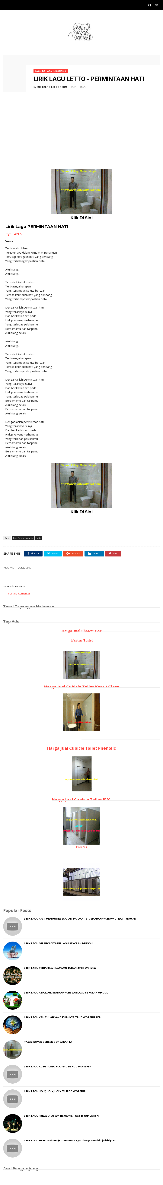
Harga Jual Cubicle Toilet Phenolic (81, 748)
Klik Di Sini (81, 217)
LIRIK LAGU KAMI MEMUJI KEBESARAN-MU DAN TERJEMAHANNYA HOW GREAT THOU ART (81, 918)
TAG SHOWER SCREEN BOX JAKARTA (48, 1042)
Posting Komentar (19, 593)
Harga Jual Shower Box (81, 631)
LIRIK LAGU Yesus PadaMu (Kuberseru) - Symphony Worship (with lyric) (69, 1140)
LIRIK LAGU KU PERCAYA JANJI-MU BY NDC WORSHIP (57, 1066)
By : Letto (13, 234)
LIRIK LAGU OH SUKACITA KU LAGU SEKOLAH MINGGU (58, 943)
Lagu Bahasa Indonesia (51, 70)
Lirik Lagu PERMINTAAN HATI (36, 226)
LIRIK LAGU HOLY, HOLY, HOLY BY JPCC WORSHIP (54, 1091)
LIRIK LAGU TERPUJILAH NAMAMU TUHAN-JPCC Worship (60, 968)
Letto (38, 538)
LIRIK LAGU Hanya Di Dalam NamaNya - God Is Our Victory (61, 1115)
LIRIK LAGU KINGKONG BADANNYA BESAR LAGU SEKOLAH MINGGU (66, 992)
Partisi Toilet (81, 640)
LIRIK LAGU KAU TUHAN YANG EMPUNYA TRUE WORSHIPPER (62, 1017)
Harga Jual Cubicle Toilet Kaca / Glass (81, 687)
